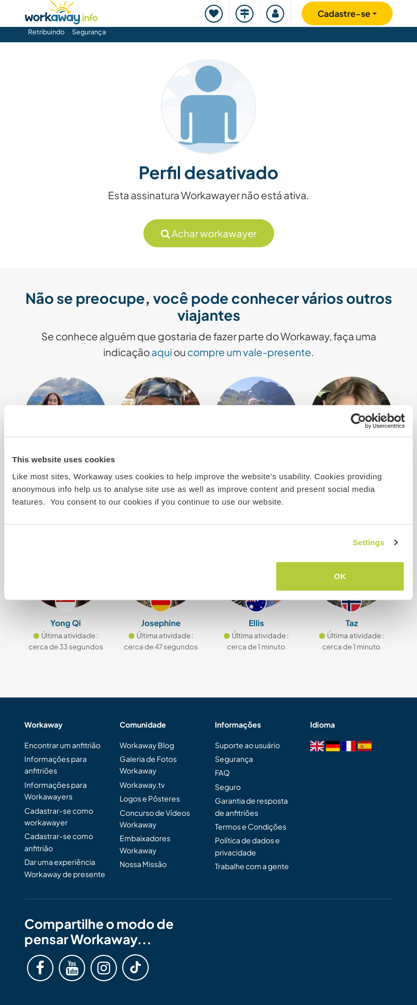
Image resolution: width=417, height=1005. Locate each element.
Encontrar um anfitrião (62, 745)
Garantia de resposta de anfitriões (251, 806)
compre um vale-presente (249, 352)
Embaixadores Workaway (145, 843)
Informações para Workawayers (55, 790)
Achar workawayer (209, 233)
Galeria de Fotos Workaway (148, 764)
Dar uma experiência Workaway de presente (64, 867)
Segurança (89, 31)
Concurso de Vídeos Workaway (155, 818)
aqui (161, 352)
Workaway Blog (147, 745)
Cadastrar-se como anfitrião (58, 841)
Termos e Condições (250, 826)
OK (340, 575)
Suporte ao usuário (247, 745)
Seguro (228, 787)
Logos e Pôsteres (150, 798)
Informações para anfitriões (55, 764)
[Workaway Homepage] (61, 11)
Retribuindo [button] (46, 31)
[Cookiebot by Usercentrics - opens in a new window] (358, 421)
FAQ (222, 772)
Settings (369, 542)
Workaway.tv (142, 784)
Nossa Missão (143, 864)
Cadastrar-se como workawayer (58, 816)
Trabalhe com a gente (252, 866)
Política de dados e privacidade (247, 846)
